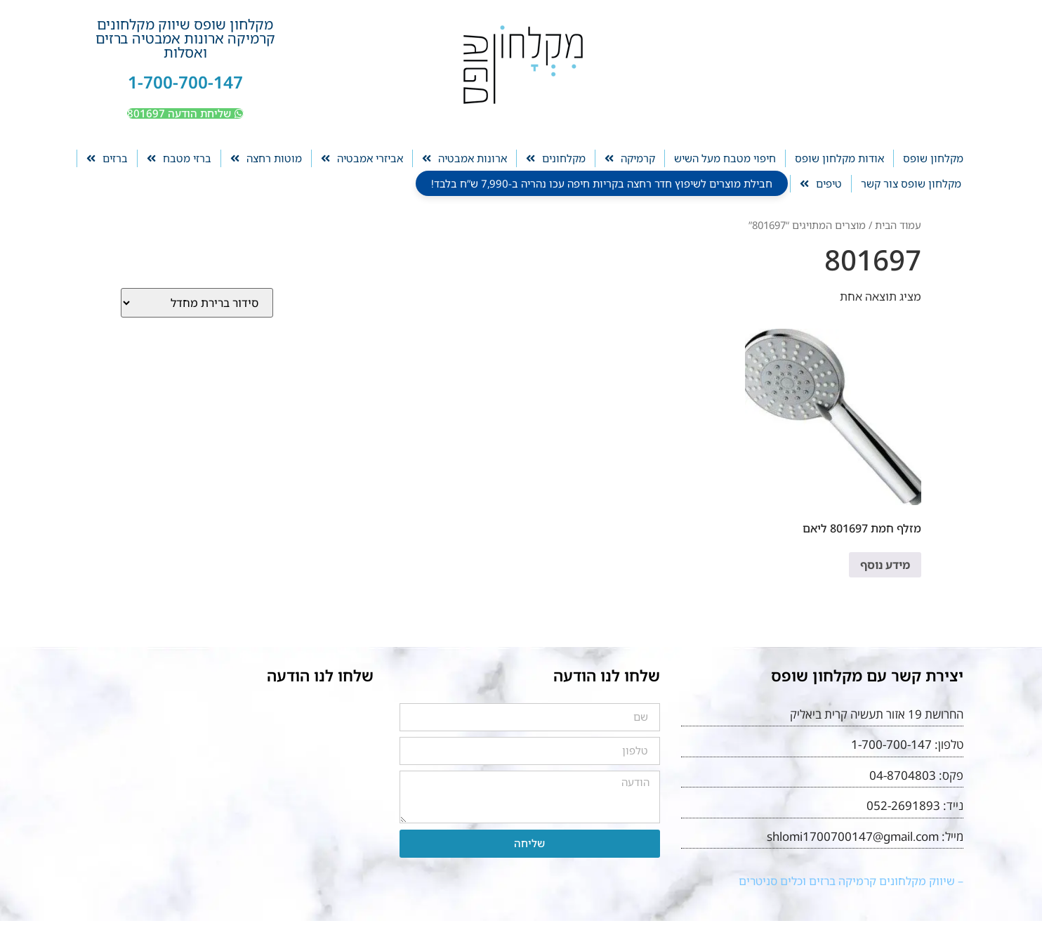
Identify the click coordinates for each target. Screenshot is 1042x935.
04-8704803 (902, 775)
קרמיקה (630, 158)
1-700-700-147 (185, 81)
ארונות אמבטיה (464, 158)
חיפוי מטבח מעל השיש (725, 158)
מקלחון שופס (933, 158)
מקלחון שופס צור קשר (911, 183)
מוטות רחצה (266, 158)
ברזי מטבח (179, 158)
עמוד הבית (898, 225)
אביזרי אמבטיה (362, 158)
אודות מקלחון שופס (839, 158)
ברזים (107, 158)
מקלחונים (556, 158)
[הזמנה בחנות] (197, 303)
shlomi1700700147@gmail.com (853, 836)
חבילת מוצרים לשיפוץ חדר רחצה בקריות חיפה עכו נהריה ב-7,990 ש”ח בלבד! (601, 183)
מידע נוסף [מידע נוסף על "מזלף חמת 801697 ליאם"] (885, 565)
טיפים (821, 183)
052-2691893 (903, 805)
